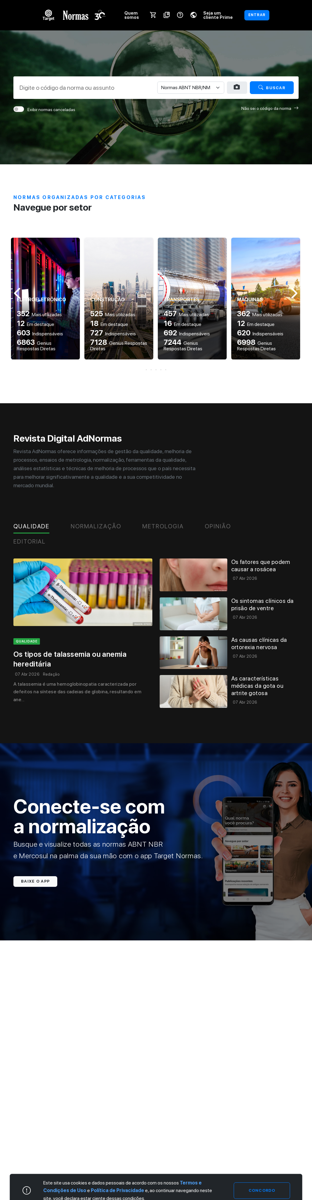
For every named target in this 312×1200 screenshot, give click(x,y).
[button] (156, 370)
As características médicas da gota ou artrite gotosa (257, 686)
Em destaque (35, 324)
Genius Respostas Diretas (36, 345)
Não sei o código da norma (270, 108)
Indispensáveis (40, 334)
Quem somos (131, 15)
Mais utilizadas (39, 314)
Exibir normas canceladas (51, 109)
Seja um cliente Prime (218, 15)
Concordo (262, 1190)
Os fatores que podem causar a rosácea (260, 565)
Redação (51, 674)
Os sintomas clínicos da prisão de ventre (262, 604)
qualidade (26, 641)
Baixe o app (35, 881)
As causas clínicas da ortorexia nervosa (259, 643)
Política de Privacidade (117, 1191)
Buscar (271, 87)
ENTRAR (256, 15)
